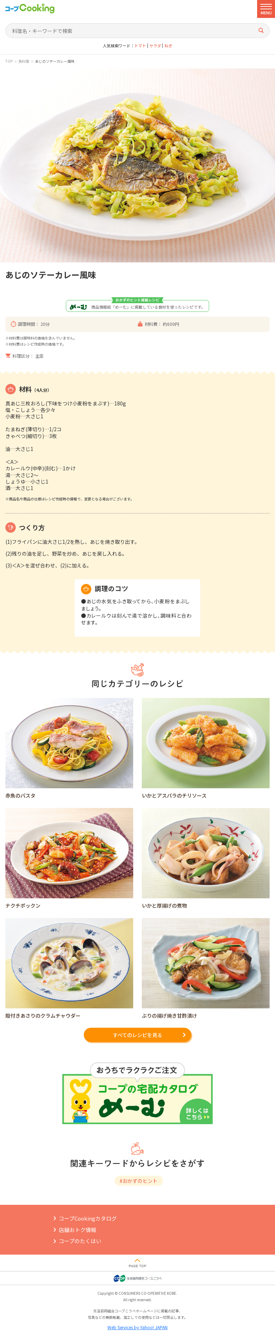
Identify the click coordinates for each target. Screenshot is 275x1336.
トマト (140, 45)
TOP (9, 61)
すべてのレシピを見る (137, 1034)
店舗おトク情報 (77, 1229)
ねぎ (168, 45)
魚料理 (23, 61)
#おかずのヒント (139, 1180)
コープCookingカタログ (88, 1218)
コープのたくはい (80, 1241)
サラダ (155, 45)
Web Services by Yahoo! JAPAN (137, 1327)
